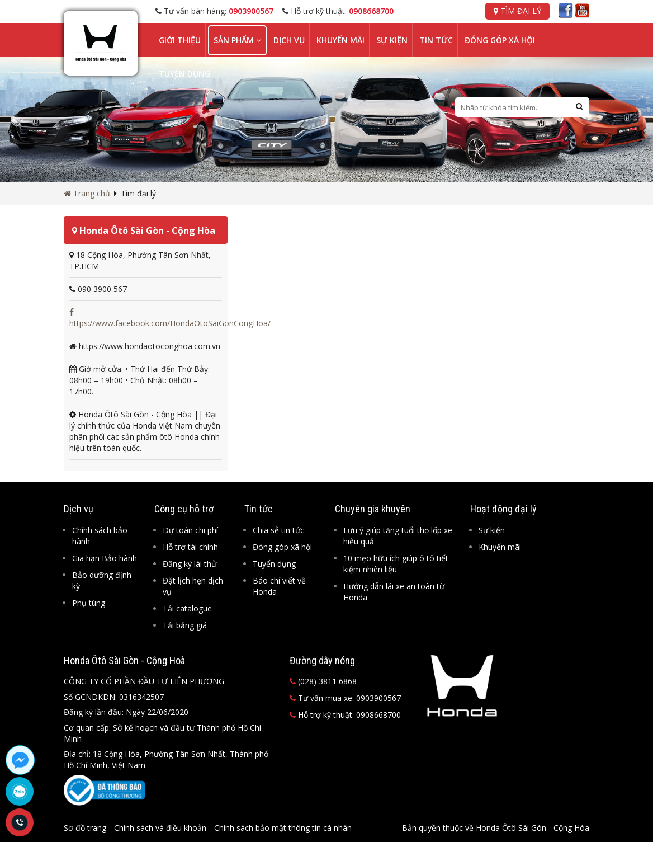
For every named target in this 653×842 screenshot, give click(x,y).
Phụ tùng (88, 603)
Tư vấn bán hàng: (214, 11)
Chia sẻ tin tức (278, 530)
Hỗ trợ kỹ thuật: (338, 11)
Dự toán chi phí (190, 530)
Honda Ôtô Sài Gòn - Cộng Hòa (143, 230)
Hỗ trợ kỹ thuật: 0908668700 (345, 714)
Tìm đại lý (517, 11)
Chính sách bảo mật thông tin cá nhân (283, 827)
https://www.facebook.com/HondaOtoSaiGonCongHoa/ (170, 318)
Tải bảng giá (185, 625)
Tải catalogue (187, 608)
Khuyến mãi (340, 40)
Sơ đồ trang (85, 827)
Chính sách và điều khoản (160, 827)
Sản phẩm (237, 40)
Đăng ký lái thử (189, 563)
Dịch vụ (289, 40)
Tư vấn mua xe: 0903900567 (345, 698)
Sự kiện (392, 40)
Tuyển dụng (184, 73)
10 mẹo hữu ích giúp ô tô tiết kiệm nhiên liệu (395, 564)
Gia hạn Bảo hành (104, 558)
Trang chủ (87, 193)
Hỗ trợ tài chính (190, 547)
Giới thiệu (180, 40)
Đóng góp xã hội (500, 40)
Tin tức (436, 40)
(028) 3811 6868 (323, 681)
